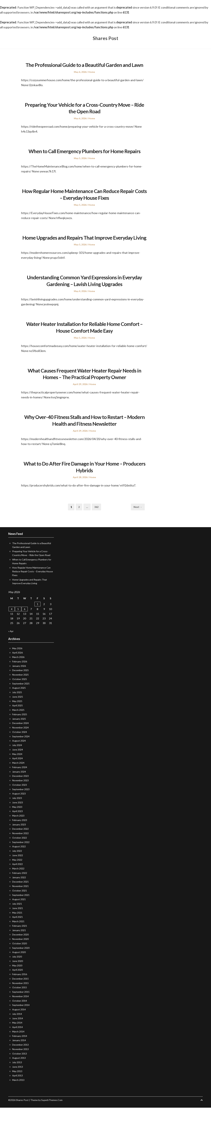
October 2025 (19, 692)
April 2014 (17, 1040)
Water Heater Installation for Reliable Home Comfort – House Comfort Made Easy (84, 340)
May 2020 (17, 978)
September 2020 (21, 961)
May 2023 (17, 820)
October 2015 (19, 1000)
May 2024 (17, 767)
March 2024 (18, 776)
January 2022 (19, 890)
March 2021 (18, 934)
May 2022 (17, 873)
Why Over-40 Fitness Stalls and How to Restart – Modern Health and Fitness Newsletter (84, 433)
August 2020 (19, 965)
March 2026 (18, 670)
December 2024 (20, 736)
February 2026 (19, 674)
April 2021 (17, 930)
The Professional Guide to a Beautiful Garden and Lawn (84, 68)
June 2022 (17, 868)
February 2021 (19, 939)
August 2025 (19, 701)
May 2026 (17, 661)
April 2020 (17, 983)
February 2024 (19, 780)
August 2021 (19, 912)
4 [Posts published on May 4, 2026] (11, 622)
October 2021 (19, 903)
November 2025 (20, 688)
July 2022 (17, 864)
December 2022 (20, 842)
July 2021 (17, 917)
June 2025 (17, 710)
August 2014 (19, 1023)
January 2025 (19, 732)
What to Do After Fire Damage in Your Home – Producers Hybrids (84, 480)
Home (91, 78)
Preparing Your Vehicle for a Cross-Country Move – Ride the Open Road (84, 114)
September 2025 (21, 696)
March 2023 (18, 829)
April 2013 (17, 1089)
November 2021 (20, 899)
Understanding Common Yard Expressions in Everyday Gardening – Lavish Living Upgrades (84, 294)
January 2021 (19, 943)
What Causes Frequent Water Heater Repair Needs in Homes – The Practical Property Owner (84, 387)
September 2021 (21, 908)
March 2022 (18, 882)
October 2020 (19, 956)
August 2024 (19, 754)
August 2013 (19, 1071)
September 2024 (21, 749)
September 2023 (21, 802)
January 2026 (19, 679)
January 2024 (19, 785)
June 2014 (17, 1031)
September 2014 (21, 1018)
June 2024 (17, 762)
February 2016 (19, 987)
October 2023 (19, 798)
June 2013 (17, 1080)
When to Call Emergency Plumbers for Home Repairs (84, 157)
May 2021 (17, 926)
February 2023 (19, 833)
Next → (138, 520)
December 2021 (20, 895)
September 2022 (21, 855)
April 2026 (17, 666)
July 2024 (17, 758)
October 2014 (19, 1014)
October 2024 (19, 745)
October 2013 (19, 1067)
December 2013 (20, 1058)
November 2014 (20, 1009)
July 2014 (17, 1027)
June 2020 (17, 974)
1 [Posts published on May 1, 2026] (37, 617)
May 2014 (17, 1036)
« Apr (11, 644)
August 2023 (19, 807)
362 (97, 520)
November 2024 (20, 741)
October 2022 (19, 851)
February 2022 (19, 886)
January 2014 (19, 1053)
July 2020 (17, 970)
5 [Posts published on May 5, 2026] (18, 622)
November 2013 (20, 1062)
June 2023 (17, 815)
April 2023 (17, 824)
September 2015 (21, 1005)
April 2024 (17, 771)
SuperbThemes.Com (51, 1113)
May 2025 (17, 714)
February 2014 (19, 1049)
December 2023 (20, 789)
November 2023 (20, 793)
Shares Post (105, 38)
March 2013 (18, 1093)
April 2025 (17, 719)
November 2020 (20, 952)
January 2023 (19, 837)
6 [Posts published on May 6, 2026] (24, 622)
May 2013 (17, 1084)
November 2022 (20, 846)
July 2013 (17, 1075)
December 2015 (20, 992)
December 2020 (20, 948)
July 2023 (17, 811)
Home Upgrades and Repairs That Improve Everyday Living (84, 247)
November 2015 (20, 996)
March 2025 (18, 723)
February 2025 (19, 727)
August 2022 (19, 859)
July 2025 (17, 705)
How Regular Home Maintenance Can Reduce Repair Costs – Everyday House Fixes (84, 201)
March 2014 (18, 1044)
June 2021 (17, 921)
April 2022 (17, 877)
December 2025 (20, 683)
